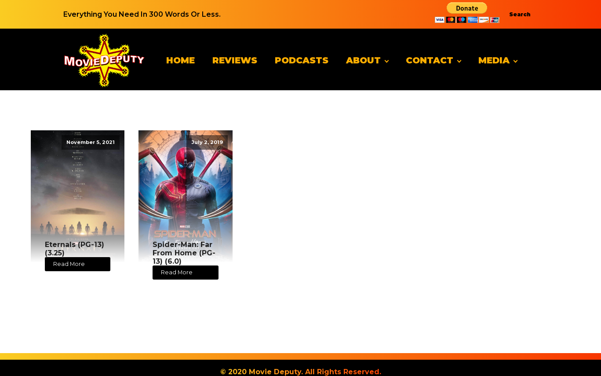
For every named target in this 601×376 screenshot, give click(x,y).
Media (494, 60)
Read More (69, 264)
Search (520, 14)
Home (180, 60)
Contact (429, 60)
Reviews (234, 60)
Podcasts (301, 60)
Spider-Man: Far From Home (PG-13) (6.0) (184, 252)
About (363, 60)
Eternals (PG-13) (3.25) (74, 248)
